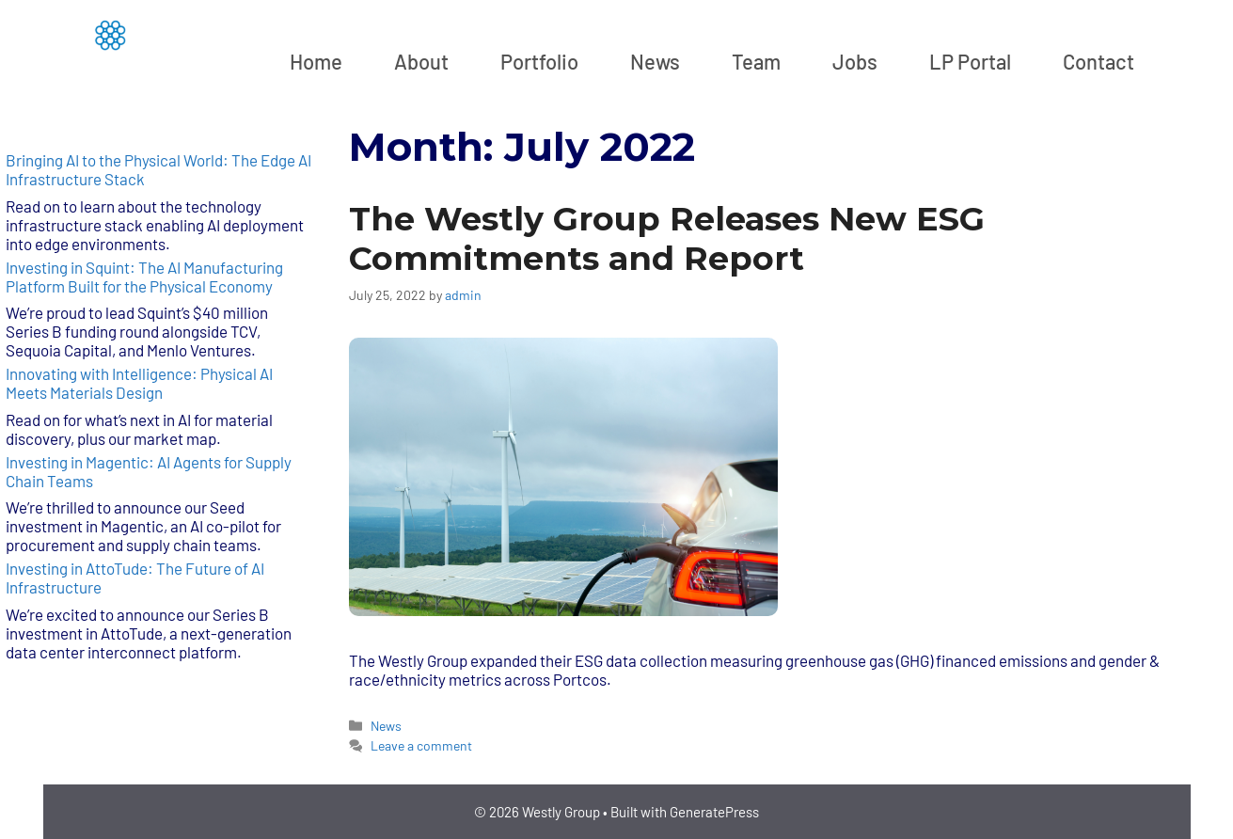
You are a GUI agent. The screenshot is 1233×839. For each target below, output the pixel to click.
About (421, 61)
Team (756, 61)
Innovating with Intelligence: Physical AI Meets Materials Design (139, 383)
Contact (1098, 61)
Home (316, 61)
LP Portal (970, 61)
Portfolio (539, 61)
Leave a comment (421, 745)
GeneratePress (714, 811)
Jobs (854, 61)
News (655, 61)
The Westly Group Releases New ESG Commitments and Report (667, 238)
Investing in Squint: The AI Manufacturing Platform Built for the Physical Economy (144, 276)
